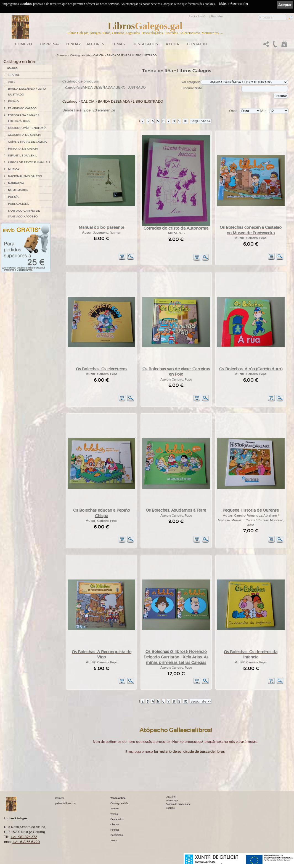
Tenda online (118, 798)
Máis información (233, 4)
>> (200, 121)
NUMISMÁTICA (18, 190)
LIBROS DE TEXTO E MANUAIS (29, 162)
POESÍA (13, 197)
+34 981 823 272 (23, 837)
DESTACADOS (145, 44)
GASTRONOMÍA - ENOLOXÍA (27, 128)
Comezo (23, 44)
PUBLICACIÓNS (18, 204)
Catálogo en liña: (20, 61)
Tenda (72, 44)
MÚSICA (13, 169)
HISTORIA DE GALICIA (23, 148)
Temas (118, 44)
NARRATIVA (16, 183)
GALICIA (12, 68)
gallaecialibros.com (65, 803)
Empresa (49, 44)
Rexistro (217, 16)
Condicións (116, 835)
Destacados (117, 819)
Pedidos (115, 829)
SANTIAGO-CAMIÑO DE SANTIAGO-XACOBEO (24, 213)
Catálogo (70, 101)
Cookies (170, 808)
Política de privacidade (178, 804)
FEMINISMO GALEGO (22, 108)
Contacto (197, 44)
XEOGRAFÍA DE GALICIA (24, 135)
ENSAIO (13, 101)
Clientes (115, 824)
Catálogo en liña (80, 55)
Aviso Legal (172, 800)
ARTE (11, 82)
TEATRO (13, 75)
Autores (95, 44)
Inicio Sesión (198, 16)
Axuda (172, 44)
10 (185, 121)
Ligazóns (171, 796)
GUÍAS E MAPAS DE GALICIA (27, 141)
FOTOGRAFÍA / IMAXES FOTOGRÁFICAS (23, 118)
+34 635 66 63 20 (26, 842)
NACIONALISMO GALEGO (25, 176)
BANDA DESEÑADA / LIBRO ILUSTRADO (27, 91)
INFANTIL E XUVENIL (22, 155)
